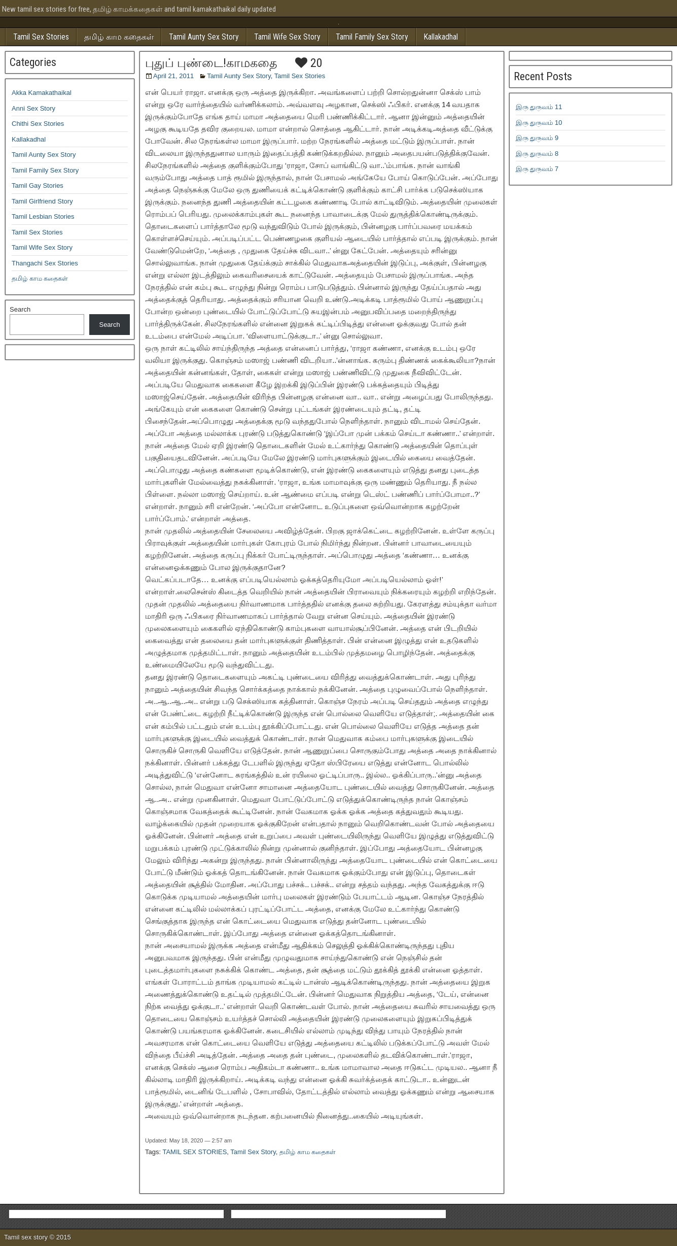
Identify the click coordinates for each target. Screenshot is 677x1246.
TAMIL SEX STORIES (194, 1152)
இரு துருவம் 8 (537, 153)
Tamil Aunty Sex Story (204, 37)
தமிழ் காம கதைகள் (119, 37)
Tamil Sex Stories (41, 37)
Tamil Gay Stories (37, 185)
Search (20, 309)
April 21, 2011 (173, 76)
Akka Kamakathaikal (42, 92)
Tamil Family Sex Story (372, 37)
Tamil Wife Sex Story (287, 37)
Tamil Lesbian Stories (43, 216)
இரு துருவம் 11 (539, 107)
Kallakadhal (440, 37)
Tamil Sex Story (252, 1152)
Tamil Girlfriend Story (42, 201)
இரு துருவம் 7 (537, 169)
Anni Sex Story (33, 108)
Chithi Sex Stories (38, 123)
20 (309, 63)
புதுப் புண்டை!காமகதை (211, 63)
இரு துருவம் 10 (539, 122)
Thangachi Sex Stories (45, 263)
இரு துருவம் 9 (537, 138)
